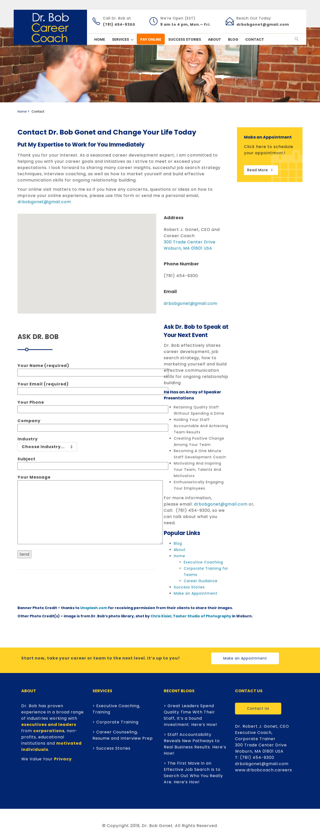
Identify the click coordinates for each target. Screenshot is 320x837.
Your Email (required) (93, 387)
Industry (47, 443)
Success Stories (189, 587)
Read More (261, 169)
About (180, 549)
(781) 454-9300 (257, 757)
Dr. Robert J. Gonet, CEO (262, 726)
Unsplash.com (93, 607)
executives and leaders (48, 724)
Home (22, 111)
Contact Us (258, 708)
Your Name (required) (93, 369)
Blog (178, 543)
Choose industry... (47, 447)
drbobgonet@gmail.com (44, 202)
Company (93, 424)
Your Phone (93, 405)
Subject (93, 462)
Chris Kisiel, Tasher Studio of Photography (190, 616)
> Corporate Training (115, 722)
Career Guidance (201, 580)
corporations (48, 731)
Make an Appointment (196, 593)
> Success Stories (111, 748)
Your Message (90, 510)
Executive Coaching (203, 562)
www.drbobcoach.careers (263, 770)
